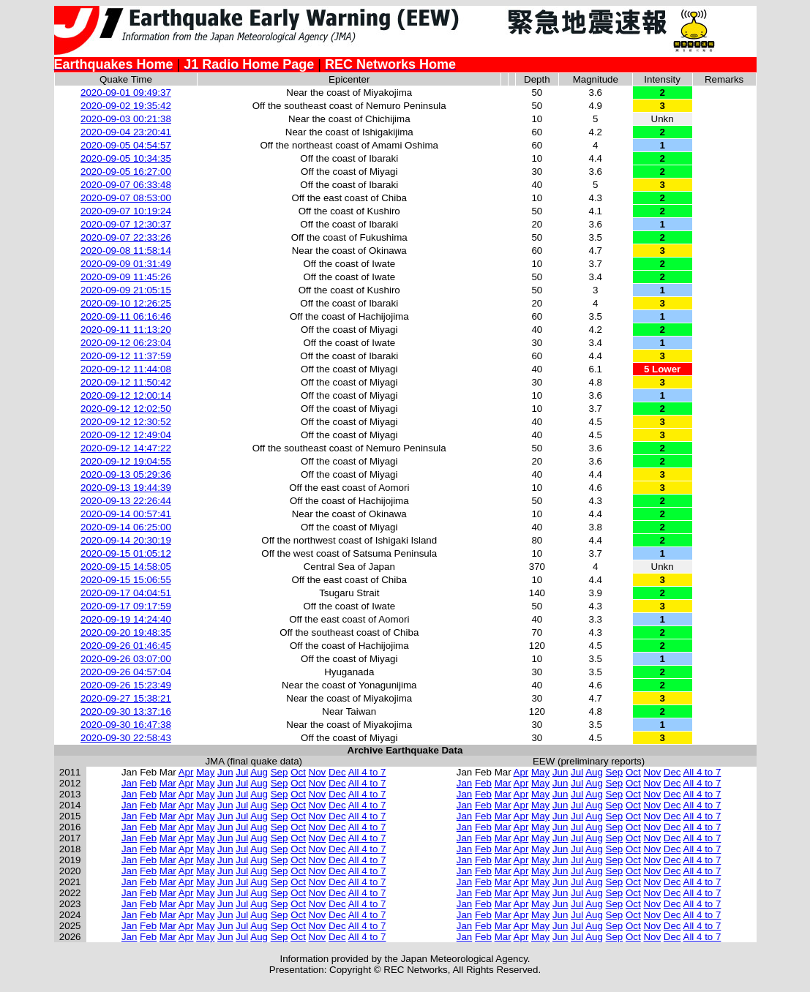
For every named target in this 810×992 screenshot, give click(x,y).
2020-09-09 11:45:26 (125, 276)
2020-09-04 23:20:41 (125, 132)
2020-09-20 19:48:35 (125, 632)
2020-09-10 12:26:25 (125, 303)
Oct (298, 772)
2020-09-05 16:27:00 (125, 171)
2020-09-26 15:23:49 (125, 685)
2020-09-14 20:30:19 (125, 540)
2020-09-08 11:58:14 (125, 250)
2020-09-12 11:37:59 (125, 355)
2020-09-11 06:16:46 (125, 316)
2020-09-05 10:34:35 (125, 158)
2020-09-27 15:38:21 (125, 698)
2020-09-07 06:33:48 (125, 184)
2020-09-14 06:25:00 (125, 527)
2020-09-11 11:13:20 (125, 329)
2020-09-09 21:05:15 (125, 290)
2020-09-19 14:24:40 (125, 619)
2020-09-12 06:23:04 (125, 342)
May (205, 772)
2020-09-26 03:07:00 (125, 658)
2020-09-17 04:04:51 (125, 592)
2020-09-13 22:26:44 (125, 500)
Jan (129, 783)
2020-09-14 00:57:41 (125, 513)
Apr (186, 772)
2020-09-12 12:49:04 (125, 434)
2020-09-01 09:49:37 (125, 92)
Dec (337, 772)
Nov (317, 772)
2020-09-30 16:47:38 (125, 724)
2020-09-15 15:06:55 (125, 579)
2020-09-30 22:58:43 (125, 737)
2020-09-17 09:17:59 (125, 606)
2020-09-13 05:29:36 (125, 474)
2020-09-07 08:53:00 (125, 197)
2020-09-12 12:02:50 (125, 408)
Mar (168, 783)
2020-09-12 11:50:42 (125, 382)
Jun (225, 772)
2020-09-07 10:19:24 (125, 211)
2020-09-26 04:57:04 (125, 671)
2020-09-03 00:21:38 (125, 118)
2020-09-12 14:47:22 (125, 448)
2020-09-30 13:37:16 (125, 711)
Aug (259, 772)
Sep (279, 772)
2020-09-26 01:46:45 (125, 645)
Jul (242, 772)
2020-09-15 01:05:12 (125, 553)
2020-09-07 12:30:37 (125, 224)
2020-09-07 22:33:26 (125, 237)
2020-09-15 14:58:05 (125, 566)
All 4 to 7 (367, 772)
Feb (148, 783)
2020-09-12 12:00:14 (125, 395)
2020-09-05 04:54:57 (125, 145)
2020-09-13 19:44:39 (125, 487)
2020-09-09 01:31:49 (125, 263)
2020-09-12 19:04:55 (125, 461)
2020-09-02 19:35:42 (125, 105)
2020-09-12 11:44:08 (125, 369)
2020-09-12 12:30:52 (125, 421)
